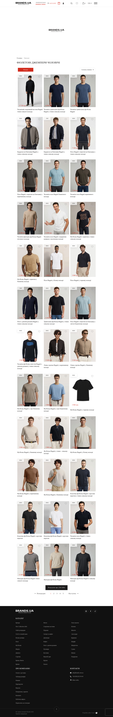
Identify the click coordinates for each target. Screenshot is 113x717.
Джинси (18, 653)
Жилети (73, 630)
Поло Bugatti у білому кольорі (53, 280)
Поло (17, 641)
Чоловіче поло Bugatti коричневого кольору (81, 195)
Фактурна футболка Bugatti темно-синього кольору (28, 580)
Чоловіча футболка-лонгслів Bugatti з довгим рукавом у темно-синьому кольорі (29, 366)
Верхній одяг (47, 656)
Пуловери (46, 649)
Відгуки (18, 688)
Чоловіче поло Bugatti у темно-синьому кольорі (80, 537)
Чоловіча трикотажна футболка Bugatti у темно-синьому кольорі (54, 111)
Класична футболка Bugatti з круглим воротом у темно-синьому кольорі (82, 495)
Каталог (53, 3)
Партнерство (19, 684)
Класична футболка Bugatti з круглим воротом (29, 537)
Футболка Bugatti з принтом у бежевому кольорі (27, 280)
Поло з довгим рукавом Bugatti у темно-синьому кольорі (28, 323)
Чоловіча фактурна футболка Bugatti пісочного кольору (29, 238)
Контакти (18, 695)
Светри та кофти (48, 634)
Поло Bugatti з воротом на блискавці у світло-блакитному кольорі (82, 323)
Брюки (17, 664)
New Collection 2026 (21, 626)
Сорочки (18, 656)
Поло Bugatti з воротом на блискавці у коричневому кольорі (29, 195)
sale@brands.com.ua (77, 673)
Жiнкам (63, 3)
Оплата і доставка (21, 673)
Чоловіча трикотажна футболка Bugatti (80, 111)
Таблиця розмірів (20, 676)
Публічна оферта (20, 699)
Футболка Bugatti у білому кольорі (81, 452)
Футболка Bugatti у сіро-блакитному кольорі (56, 410)
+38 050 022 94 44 (40, 2)
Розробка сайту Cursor (90, 713)
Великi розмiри (20, 638)
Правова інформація (21, 714)
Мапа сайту (75, 680)
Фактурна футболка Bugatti (53, 580)
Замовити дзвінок (40, 4)
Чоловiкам (59, 3)
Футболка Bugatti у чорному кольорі (82, 410)
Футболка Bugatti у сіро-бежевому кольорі (28, 410)
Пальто (45, 664)
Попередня (41, 593)
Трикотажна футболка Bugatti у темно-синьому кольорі (56, 323)
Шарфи (73, 641)
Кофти (45, 641)
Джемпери (46, 638)
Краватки (73, 638)
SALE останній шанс (21, 634)
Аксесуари (74, 634)
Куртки (45, 660)
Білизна (73, 626)
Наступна (72, 593)
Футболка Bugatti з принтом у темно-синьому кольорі (82, 238)
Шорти (18, 649)
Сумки (73, 649)
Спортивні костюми (49, 626)
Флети (45, 623)
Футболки (18, 645)
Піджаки (45, 630)
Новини (18, 680)
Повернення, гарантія (22, 692)
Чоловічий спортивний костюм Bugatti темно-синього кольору (30, 111)
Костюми (46, 653)
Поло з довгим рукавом (50, 645)
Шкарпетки (74, 645)
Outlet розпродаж (20, 630)
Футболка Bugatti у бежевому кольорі (29, 452)
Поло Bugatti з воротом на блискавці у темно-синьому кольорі (82, 153)
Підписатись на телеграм (23, 703)
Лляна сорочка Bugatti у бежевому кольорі (81, 366)
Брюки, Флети (20, 660)
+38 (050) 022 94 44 (77, 676)
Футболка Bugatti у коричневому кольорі (28, 495)
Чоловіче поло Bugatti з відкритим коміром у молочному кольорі (55, 238)
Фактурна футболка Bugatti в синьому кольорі (82, 580)
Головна (19, 58)
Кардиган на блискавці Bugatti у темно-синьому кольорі (27, 153)
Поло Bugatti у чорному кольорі (80, 280)
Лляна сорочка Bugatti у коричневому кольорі (56, 366)
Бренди (18, 623)
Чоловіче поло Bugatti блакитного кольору (55, 195)
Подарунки (74, 656)
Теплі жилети (75, 623)
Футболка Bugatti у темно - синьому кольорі (55, 452)
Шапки (73, 653)
